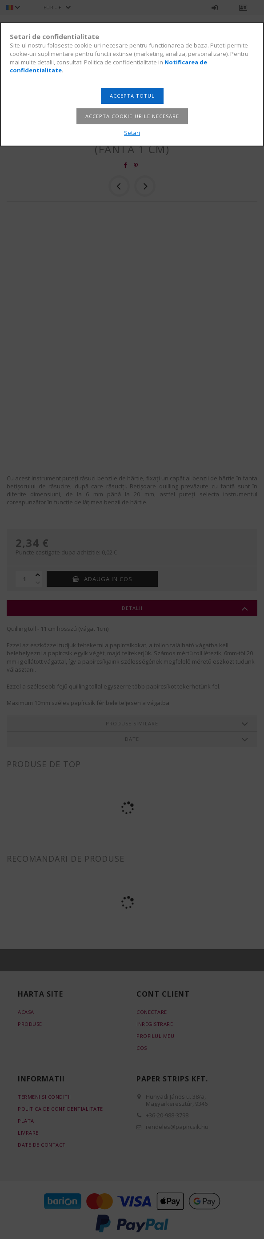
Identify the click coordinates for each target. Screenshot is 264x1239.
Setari (132, 133)
